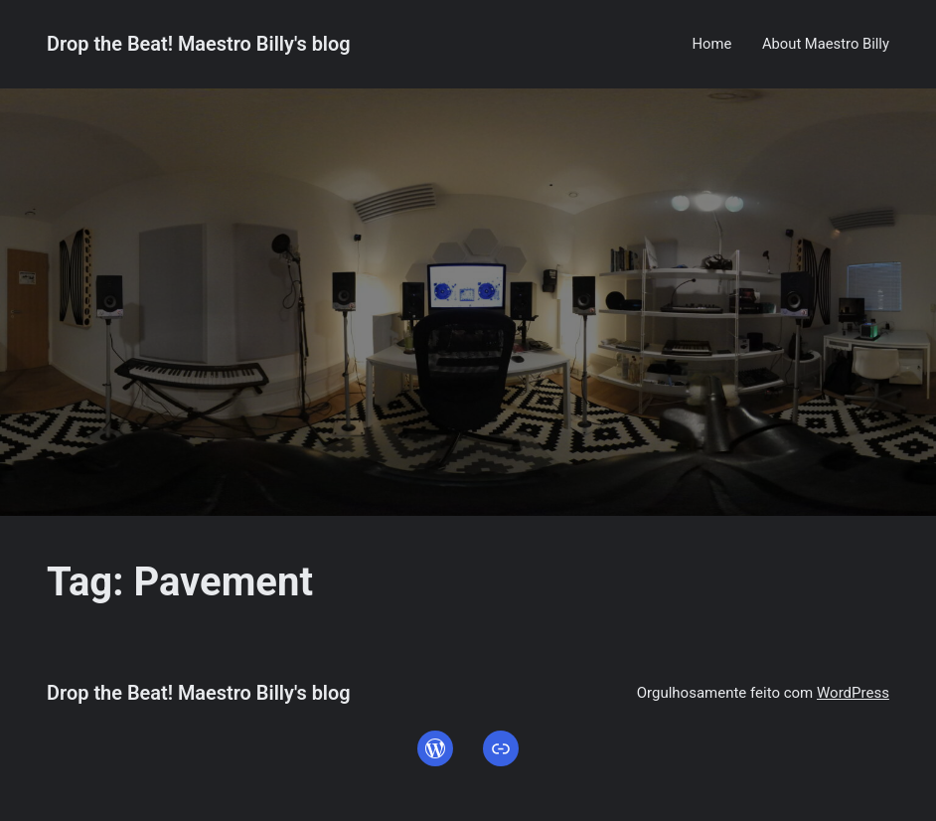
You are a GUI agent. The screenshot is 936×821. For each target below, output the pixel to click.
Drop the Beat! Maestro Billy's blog (199, 44)
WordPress (853, 693)
